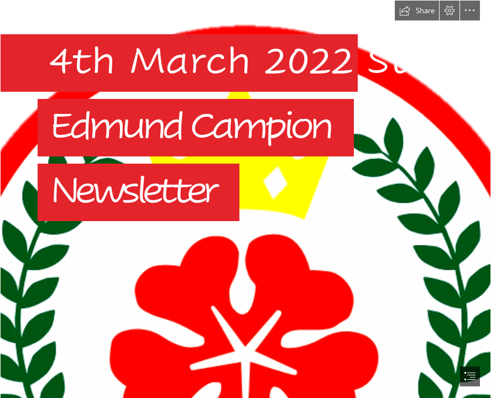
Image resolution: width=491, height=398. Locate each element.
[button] (417, 10)
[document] (245, 199)
